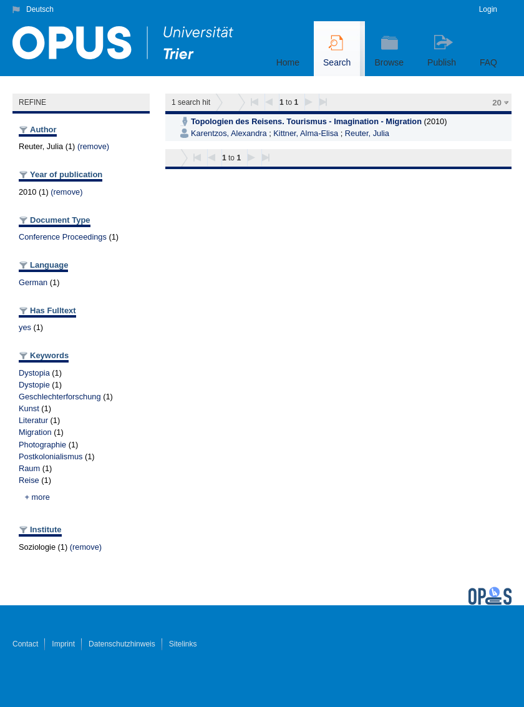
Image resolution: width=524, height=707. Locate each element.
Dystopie (34, 384)
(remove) (93, 146)
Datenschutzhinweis (122, 644)
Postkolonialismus (50, 456)
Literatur (33, 420)
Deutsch (40, 9)
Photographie (42, 444)
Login (488, 9)
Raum (29, 468)
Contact (25, 644)
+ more (37, 497)
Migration (35, 432)
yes (25, 327)
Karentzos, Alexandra (229, 133)
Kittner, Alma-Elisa (305, 133)
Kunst (29, 408)
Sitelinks (183, 644)
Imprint (63, 644)
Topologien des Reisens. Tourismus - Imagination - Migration (306, 121)
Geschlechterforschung (60, 396)
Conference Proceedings (63, 236)
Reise (29, 480)
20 (497, 102)
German (33, 282)
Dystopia (34, 373)
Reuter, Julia (367, 133)
